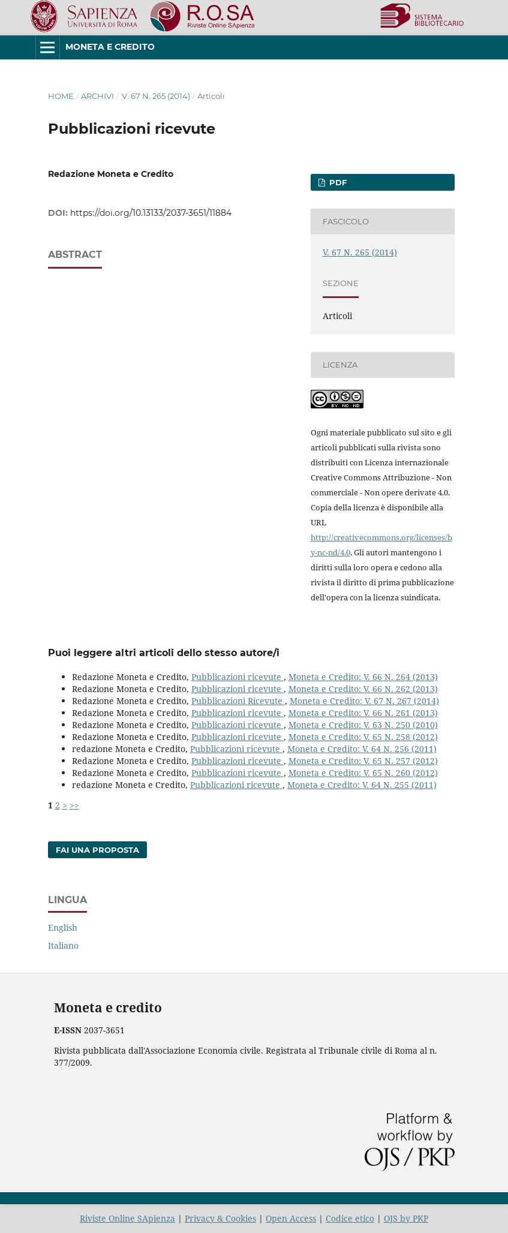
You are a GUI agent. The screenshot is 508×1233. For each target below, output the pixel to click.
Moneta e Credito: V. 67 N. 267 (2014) (364, 700)
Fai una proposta (97, 850)
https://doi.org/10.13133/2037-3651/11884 (151, 212)
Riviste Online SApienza (127, 1218)
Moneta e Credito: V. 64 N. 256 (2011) (362, 748)
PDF (337, 182)
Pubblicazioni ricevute (237, 676)
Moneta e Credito (110, 46)
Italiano (63, 945)
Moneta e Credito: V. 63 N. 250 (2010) (363, 724)
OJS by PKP (406, 1218)
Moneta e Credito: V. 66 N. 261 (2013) (363, 712)
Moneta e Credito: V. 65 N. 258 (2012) (363, 736)
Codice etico (350, 1218)
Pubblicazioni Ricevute (238, 700)
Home (61, 96)
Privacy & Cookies (220, 1218)
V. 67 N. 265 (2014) (156, 96)
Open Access (291, 1218)
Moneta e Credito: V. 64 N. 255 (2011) (362, 784)
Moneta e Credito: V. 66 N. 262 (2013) (363, 688)
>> (74, 805)
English (62, 927)
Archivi (97, 96)
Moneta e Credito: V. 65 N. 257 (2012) (363, 760)
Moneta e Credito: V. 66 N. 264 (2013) (363, 676)
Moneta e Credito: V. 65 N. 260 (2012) (363, 772)
